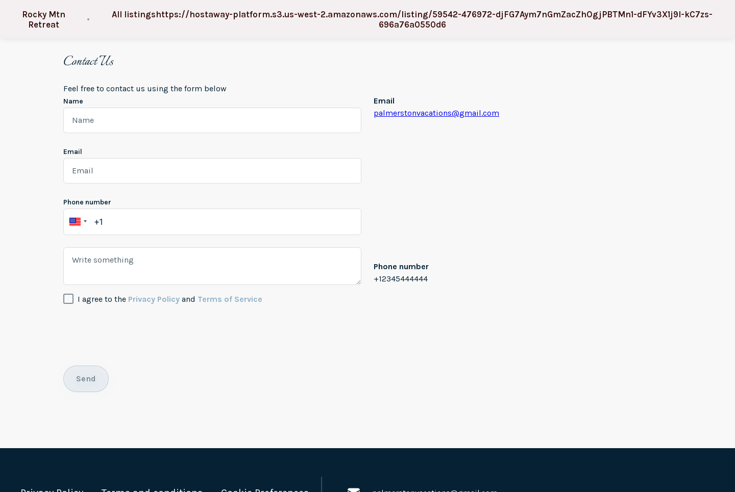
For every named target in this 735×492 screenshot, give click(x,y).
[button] (76, 222)
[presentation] (140, 333)
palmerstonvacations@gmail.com (436, 113)
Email (72, 151)
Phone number (87, 202)
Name (73, 101)
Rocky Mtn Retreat (43, 19)
